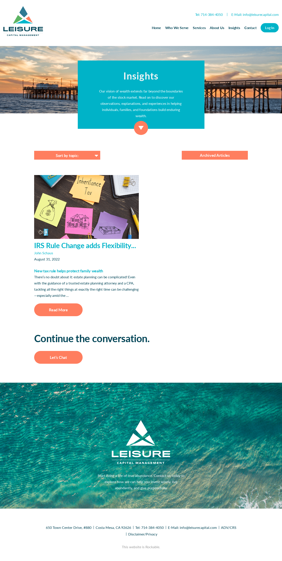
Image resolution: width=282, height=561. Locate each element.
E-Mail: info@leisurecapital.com (255, 14)
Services (199, 28)
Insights (234, 28)
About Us (217, 28)
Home (156, 28)
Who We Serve (177, 28)
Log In (269, 28)
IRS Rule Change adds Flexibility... (85, 245)
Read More (58, 309)
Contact (250, 28)
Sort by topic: (67, 155)
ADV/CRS (228, 527)
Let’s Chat (58, 357)
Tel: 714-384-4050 (209, 14)
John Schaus (43, 253)
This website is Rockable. (141, 547)
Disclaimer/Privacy (142, 534)
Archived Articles (215, 155)
